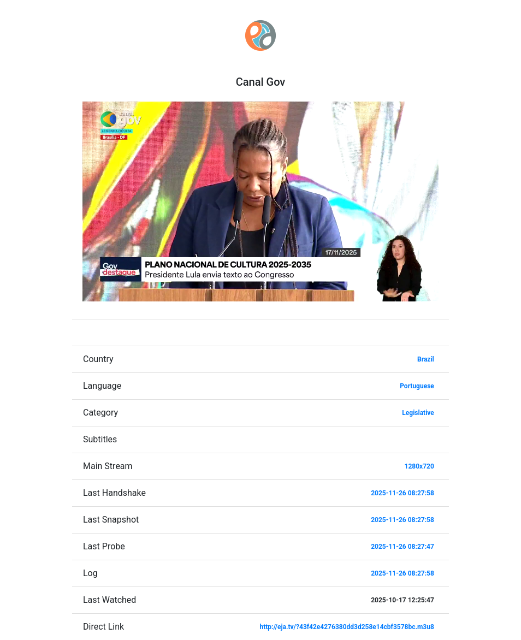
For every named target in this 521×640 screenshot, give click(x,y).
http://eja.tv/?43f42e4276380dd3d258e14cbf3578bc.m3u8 (347, 627)
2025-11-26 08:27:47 (402, 546)
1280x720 (419, 466)
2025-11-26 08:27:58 (402, 493)
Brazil (425, 359)
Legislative (418, 413)
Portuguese (417, 386)
